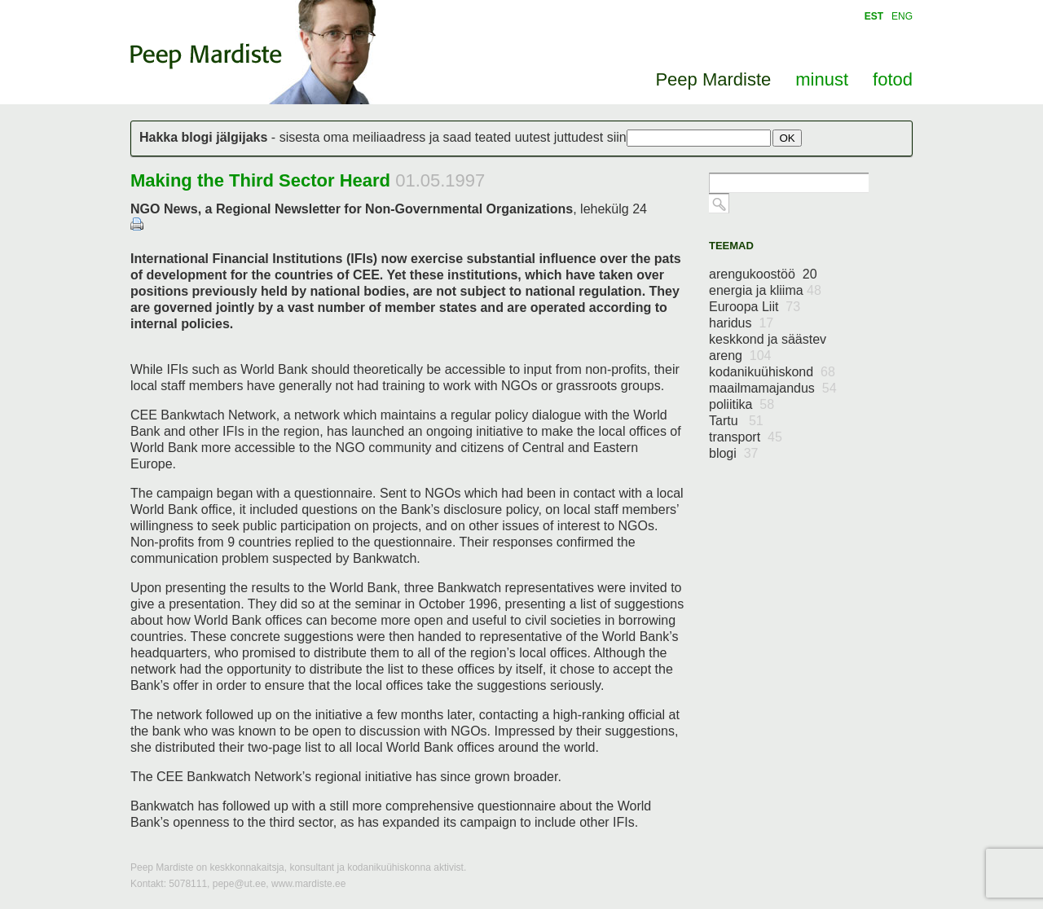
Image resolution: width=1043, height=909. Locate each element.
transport (745, 437)
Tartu (736, 421)
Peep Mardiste (206, 56)
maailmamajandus (773, 388)
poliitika (741, 404)
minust (821, 79)
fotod (893, 79)
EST (874, 16)
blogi (734, 453)
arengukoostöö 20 (763, 274)
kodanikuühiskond (772, 372)
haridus (741, 323)
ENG (902, 16)
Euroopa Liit (754, 307)
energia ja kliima (765, 290)
